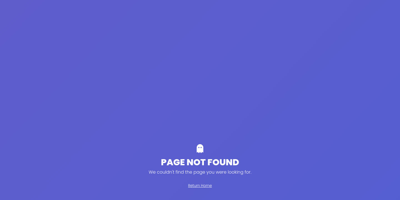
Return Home (200, 185)
